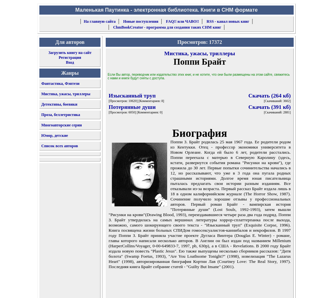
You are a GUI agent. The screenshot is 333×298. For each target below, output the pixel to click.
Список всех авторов (59, 146)
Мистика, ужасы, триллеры (65, 94)
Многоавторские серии (61, 125)
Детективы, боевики (59, 104)
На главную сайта (100, 21)
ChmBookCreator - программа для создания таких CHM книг (167, 27)
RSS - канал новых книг (227, 21)
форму (240, 288)
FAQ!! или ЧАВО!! (182, 21)
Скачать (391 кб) (269, 107)
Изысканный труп (132, 96)
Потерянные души (132, 107)
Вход (70, 62)
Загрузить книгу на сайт (70, 52)
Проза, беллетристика (60, 114)
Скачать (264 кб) (269, 96)
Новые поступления (140, 21)
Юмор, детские (54, 135)
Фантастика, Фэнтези (60, 83)
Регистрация (70, 57)
